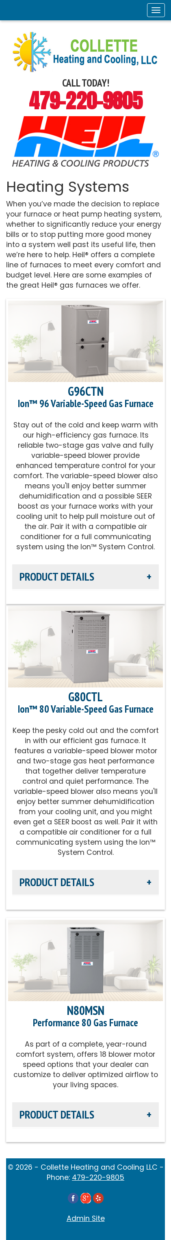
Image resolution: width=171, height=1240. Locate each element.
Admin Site (86, 1218)
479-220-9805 (86, 100)
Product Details (56, 576)
